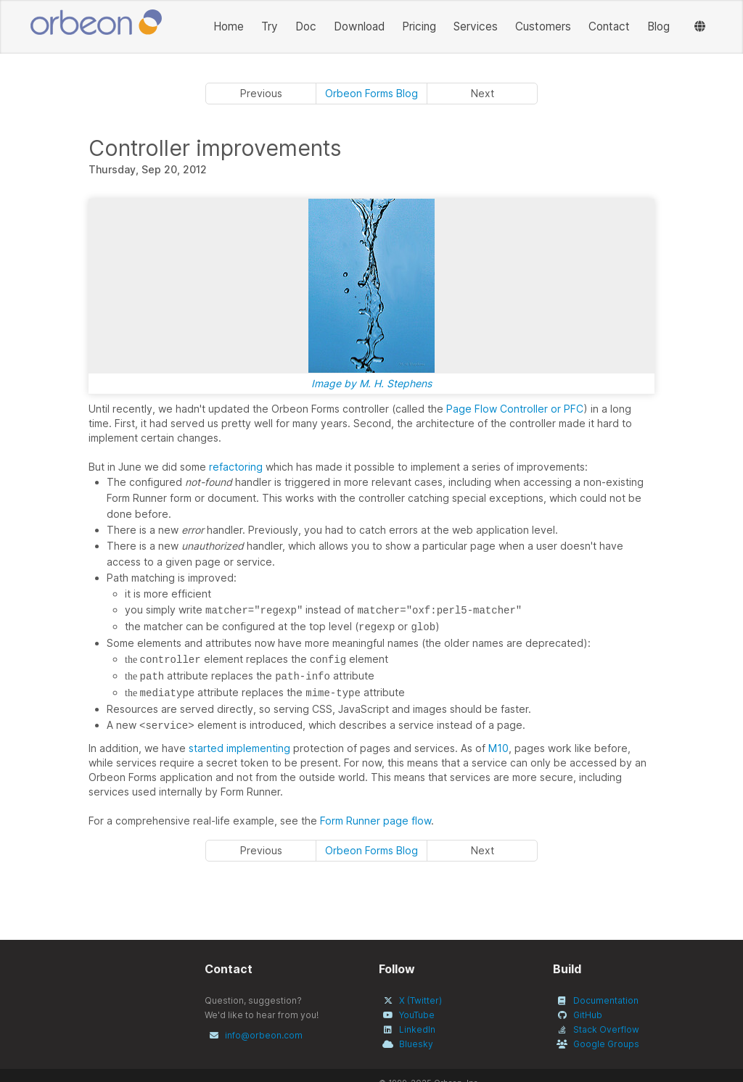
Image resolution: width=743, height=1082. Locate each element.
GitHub (587, 1014)
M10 (498, 748)
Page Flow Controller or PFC (514, 408)
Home (228, 26)
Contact (609, 26)
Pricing (419, 26)
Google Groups (606, 1043)
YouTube (417, 1014)
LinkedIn (417, 1029)
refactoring (236, 467)
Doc (305, 26)
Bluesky (416, 1043)
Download (359, 26)
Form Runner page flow (375, 820)
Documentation (606, 1000)
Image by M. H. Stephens (371, 383)
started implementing (239, 748)
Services (475, 26)
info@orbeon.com (264, 1035)
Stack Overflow (606, 1029)
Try (269, 26)
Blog (658, 26)
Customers (543, 26)
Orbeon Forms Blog (371, 93)
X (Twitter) (420, 1000)
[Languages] (700, 27)
